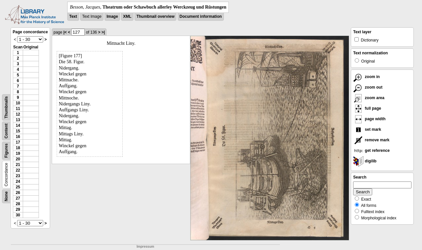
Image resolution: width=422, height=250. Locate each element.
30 (18, 215)
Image (112, 16)
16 (18, 136)
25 (18, 187)
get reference (371, 150)
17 (18, 142)
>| (103, 32)
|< (65, 32)
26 (18, 192)
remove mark (371, 140)
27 (18, 198)
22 (18, 170)
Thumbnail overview (155, 16)
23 (18, 176)
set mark (367, 129)
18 (18, 148)
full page (367, 108)
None (6, 196)
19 (18, 153)
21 (18, 164)
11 (18, 108)
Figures (6, 151)
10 (18, 103)
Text (73, 16)
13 (18, 120)
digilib (365, 161)
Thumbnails (6, 107)
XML (127, 16)
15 (18, 131)
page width (369, 119)
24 (18, 181)
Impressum (145, 246)
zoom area (368, 98)
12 (18, 114)
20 (18, 159)
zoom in (366, 76)
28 (18, 204)
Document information (201, 16)
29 (18, 209)
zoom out (367, 87)
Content (6, 131)
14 (18, 125)
